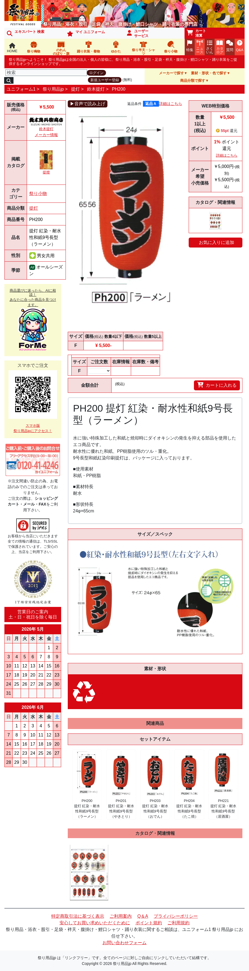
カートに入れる (217, 385)
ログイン (96, 73)
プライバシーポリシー (176, 916)
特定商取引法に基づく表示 (77, 916)
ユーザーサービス (137, 33)
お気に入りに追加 (216, 242)
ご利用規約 (178, 922)
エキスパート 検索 (25, 33)
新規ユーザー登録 (104, 80)
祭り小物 (38, 193)
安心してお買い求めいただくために (94, 922)
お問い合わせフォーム (124, 942)
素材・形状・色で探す (209, 73)
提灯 (75, 89)
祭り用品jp (53, 89)
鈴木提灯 (96, 89)
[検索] (46, 72)
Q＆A (142, 916)
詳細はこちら (170, 103)
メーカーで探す (171, 73)
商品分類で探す (192, 80)
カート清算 (196, 33)
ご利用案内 (121, 916)
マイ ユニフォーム (86, 33)
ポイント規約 (149, 922)
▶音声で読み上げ (87, 103)
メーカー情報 (46, 135)
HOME (12, 48)
